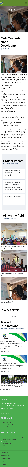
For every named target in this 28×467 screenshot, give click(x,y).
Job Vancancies (5, 455)
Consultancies (4, 452)
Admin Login (4, 464)
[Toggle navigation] (26, 3)
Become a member (5, 458)
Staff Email (3, 461)
